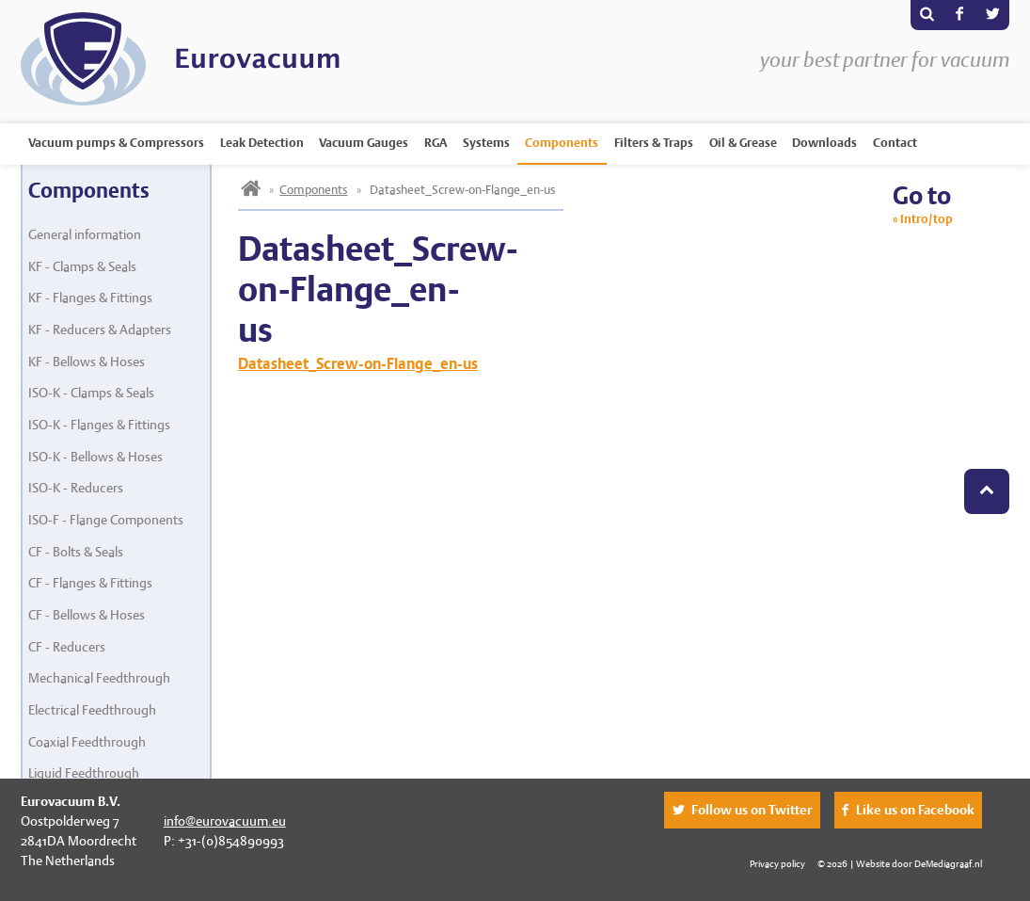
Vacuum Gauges (363, 143)
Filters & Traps (653, 143)
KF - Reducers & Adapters (99, 329)
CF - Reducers (66, 646)
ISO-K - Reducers (75, 487)
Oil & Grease (743, 143)
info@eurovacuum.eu (225, 821)
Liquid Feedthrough (83, 772)
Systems (486, 143)
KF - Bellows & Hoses (86, 361)
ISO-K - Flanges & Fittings (99, 424)
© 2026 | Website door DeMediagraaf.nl (899, 863)
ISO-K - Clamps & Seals (91, 392)
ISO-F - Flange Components (105, 519)
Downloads (824, 143)
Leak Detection (262, 143)
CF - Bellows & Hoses (86, 614)
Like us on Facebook (915, 809)
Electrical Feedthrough (92, 709)
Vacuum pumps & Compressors (116, 143)
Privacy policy (777, 863)
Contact (895, 143)
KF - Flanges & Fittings (90, 297)
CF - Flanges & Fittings (90, 582)
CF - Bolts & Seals (75, 551)
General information (84, 234)
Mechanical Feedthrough (99, 677)
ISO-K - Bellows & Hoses (95, 456)
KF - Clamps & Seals (82, 266)
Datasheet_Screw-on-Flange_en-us (358, 364)
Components (561, 143)
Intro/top (926, 219)
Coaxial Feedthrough (87, 741)
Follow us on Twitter (752, 809)
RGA (435, 143)
